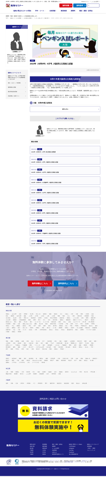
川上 (68, 315)
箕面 (72, 383)
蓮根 (19, 347)
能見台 (24, 325)
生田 (20, 314)
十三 (34, 383)
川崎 (73, 315)
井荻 (27, 341)
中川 (76, 323)
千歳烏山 (17, 345)
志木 (55, 371)
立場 (69, 321)
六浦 (19, 329)
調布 (31, 345)
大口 (61, 314)
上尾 (7, 371)
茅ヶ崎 (84, 321)
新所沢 (67, 371)
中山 (13, 325)
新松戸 (8, 360)
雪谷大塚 (44, 349)
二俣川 (8, 327)
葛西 (85, 341)
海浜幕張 (31, 358)
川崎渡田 (86, 315)
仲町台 (8, 325)
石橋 (12, 383)
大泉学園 (49, 341)
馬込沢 (70, 360)
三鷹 (32, 349)
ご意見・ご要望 (91, 448)
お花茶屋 (72, 341)
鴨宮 (64, 315)
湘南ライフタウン (78, 319)
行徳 (59, 358)
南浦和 (35, 373)
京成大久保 (66, 358)
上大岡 (31, 315)
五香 (72, 358)
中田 (81, 323)
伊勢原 (26, 314)
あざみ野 (14, 314)
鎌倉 (25, 315)
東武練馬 (50, 345)
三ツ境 (55, 327)
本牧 (43, 327)
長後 (14, 323)
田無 (92, 343)
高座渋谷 (62, 317)
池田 (7, 383)
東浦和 (16, 373)
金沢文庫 (19, 315)
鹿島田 (12, 315)
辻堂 (19, 323)
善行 (31, 321)
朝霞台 (17, 371)
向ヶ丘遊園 (80, 327)
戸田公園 (92, 371)
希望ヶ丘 (26, 317)
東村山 (81, 347)
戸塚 (67, 323)
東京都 (31, 448)
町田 (23, 349)
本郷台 (38, 327)
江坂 (17, 383)
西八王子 (31, 347)
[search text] (94, 5)
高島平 (81, 343)
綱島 (35, 323)
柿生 (7, 315)
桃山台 (78, 383)
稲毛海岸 (14, 358)
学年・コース (39, 11)
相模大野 (93, 317)
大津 (72, 314)
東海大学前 (53, 323)
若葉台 (14, 331)
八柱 (28, 362)
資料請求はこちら (67, 283)
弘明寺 (40, 317)
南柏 (80, 360)
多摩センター (9, 345)
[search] (88, 5)
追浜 (92, 314)
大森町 (66, 341)
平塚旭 (77, 325)
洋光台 (63, 329)
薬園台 (8, 362)
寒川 (39, 319)
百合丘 (57, 329)
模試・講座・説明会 (86, 11)
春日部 (28, 371)
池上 (32, 341)
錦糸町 (20, 343)
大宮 (23, 371)
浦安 (25, 358)
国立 (25, 343)
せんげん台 (74, 371)
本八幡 (92, 360)
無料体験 (44, 446)
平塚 (71, 325)
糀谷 (37, 343)
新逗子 (87, 319)
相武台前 (53, 321)
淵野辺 (14, 327)
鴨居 (59, 315)
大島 (55, 341)
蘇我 (13, 360)
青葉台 (8, 314)
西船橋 (46, 360)
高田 (59, 321)
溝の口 (49, 327)
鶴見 (46, 323)
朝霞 (12, 371)
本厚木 (32, 327)
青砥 (7, 341)
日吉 (66, 325)
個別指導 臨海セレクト (58, 454)
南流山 (86, 360)
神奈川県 (32, 446)
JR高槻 (29, 383)
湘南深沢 (68, 319)
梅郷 (20, 358)
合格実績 (52, 11)
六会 (14, 329)
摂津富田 (40, 383)
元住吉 (31, 329)
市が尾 (32, 314)
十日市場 (60, 323)
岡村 (82, 314)
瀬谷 (20, 321)
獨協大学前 (9, 373)
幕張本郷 (63, 360)
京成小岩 (31, 343)
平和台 (17, 349)
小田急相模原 (22, 319)
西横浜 (18, 325)
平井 (92, 347)
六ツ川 (24, 329)
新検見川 (95, 358)
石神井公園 (60, 343)
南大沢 (38, 349)
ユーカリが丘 (35, 362)
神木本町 (55, 319)
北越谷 (50, 371)
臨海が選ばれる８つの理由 (22, 11)
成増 (75, 345)
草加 (80, 371)
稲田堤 (45, 314)
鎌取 (47, 358)
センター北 (38, 321)
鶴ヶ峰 (41, 323)
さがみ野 (8, 319)
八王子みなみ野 (40, 347)
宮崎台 (67, 327)
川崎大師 (79, 315)
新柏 (82, 358)
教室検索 (64, 11)
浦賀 (50, 314)
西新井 (85, 345)
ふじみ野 (28, 373)
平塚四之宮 (84, 325)
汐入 (44, 319)
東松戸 (52, 360)
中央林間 (8, 323)
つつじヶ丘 (37, 345)
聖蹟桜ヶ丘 (74, 343)
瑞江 (27, 349)
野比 (30, 325)
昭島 (12, 341)
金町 (90, 341)
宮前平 (73, 327)
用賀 (50, 349)
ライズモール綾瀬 (91, 329)
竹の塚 (87, 343)
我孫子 (8, 358)
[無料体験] (53, 426)
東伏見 (75, 347)
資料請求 (81, 5)
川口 (33, 371)
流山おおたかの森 (37, 360)
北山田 (15, 317)
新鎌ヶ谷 (87, 358)
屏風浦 (61, 325)
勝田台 (41, 358)
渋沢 (49, 319)
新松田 (93, 319)
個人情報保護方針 (73, 454)
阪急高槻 (66, 383)
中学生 (44, 452)
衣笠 (20, 317)
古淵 (82, 317)
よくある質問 (96, 1)
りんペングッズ (91, 450)
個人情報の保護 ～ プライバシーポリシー (75, 462)
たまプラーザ (76, 321)
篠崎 (47, 343)
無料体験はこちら (41, 283)
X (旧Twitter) (72, 446)
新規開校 (44, 444)
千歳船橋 (24, 345)
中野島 (93, 323)
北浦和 (44, 371)
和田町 (20, 331)
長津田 (87, 323)
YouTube (71, 450)
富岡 (72, 323)
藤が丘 (91, 325)
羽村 (55, 347)
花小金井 (48, 347)
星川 (19, 327)
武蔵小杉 (87, 327)
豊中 (46, 383)
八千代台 (14, 362)
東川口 (22, 373)
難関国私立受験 (12, 87)
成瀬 (80, 345)
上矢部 (53, 315)
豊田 (70, 345)
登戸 (35, 325)
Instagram (71, 448)
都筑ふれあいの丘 (27, 323)
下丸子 (52, 343)
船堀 (12, 349)
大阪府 (31, 454)
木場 (14, 343)
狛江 (42, 343)
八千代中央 (22, 362)
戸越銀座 (64, 345)
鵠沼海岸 (33, 317)
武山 (64, 321)
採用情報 (89, 446)
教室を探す (33, 444)
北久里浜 (8, 317)
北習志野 (52, 358)
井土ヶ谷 (38, 314)
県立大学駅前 (53, 317)
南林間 (61, 327)
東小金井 (68, 347)
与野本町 (53, 373)
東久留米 (60, 347)
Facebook (71, 452)
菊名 (92, 315)
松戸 (75, 360)
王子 (43, 341)
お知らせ (54, 452)
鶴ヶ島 (86, 371)
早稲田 (62, 349)
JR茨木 (22, 383)
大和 (36, 329)
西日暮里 (8, 347)
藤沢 (96, 325)
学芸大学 (79, 341)
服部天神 (52, 383)
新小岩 (67, 343)
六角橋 (8, 331)
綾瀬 (23, 341)
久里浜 (46, 317)
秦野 (44, 325)
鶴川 (44, 345)
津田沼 (28, 360)
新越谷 (61, 371)
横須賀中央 (70, 329)
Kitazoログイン (86, 1)
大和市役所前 (43, 329)
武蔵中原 (8, 329)
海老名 (56, 314)
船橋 (57, 360)
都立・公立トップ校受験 (14, 83)
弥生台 (51, 329)
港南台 (69, 317)
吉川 (47, 373)
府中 (7, 349)
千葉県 (31, 450)
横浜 (76, 329)
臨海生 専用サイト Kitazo (75, 444)
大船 (77, 314)
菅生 (15, 321)
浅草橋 (17, 341)
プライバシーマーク (54, 460)
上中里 (36, 315)
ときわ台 (57, 345)
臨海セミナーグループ (93, 444)
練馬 (14, 347)
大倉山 (67, 314)
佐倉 (77, 358)
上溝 (48, 315)
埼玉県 (31, 452)
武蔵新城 (94, 327)
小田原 (87, 314)
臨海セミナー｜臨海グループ (54, 468)
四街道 (43, 362)
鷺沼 (29, 319)
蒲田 (95, 341)
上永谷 (43, 315)
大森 (60, 341)
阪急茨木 (59, 383)
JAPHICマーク (85, 460)
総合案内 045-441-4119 (53, 290)
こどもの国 (76, 317)
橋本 (39, 325)
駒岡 (87, 317)
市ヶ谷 (38, 341)
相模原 (15, 319)
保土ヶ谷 (25, 327)
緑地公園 (84, 383)
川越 (38, 371)
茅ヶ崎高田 (92, 321)
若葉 (59, 373)
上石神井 (8, 343)
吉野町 (82, 329)
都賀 (23, 360)
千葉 (18, 360)
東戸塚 (55, 325)
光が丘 (87, 347)
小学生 (44, 450)
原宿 (49, 325)
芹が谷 (26, 321)
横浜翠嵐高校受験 (12, 91)
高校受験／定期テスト (13, 96)
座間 (34, 319)
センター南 (46, 321)
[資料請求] (53, 411)
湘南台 (62, 319)
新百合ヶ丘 (9, 321)
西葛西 (92, 345)
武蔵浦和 (41, 373)
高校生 (44, 454)
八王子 (24, 347)
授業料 (73, 11)
